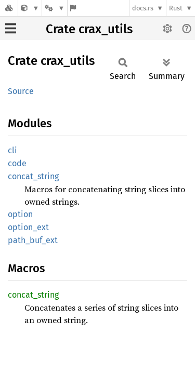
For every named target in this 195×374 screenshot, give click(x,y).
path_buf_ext (33, 240)
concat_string (33, 176)
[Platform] (54, 8)
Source (21, 91)
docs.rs (142, 8)
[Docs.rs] (9, 8)
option (20, 214)
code (17, 163)
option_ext (28, 227)
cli (12, 150)
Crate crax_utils (89, 29)
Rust (176, 8)
